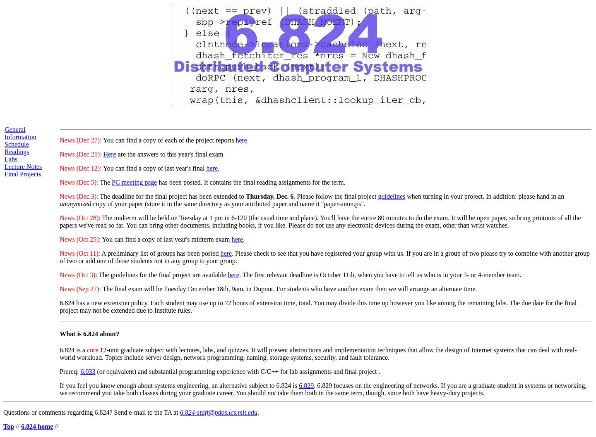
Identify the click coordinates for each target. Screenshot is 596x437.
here (241, 140)
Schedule (17, 144)
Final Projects (23, 174)
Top (8, 426)
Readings (17, 151)
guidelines (391, 196)
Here (109, 154)
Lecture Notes (23, 166)
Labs (11, 159)
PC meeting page (134, 182)
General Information (20, 133)
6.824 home (37, 426)
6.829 (306, 385)
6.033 (87, 371)
